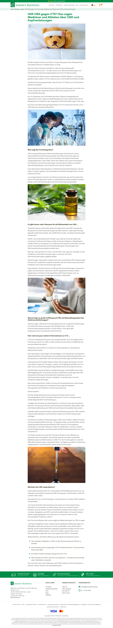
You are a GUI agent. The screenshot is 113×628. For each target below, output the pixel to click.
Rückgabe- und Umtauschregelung (90, 604)
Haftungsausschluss (53, 604)
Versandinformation (31, 604)
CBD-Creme (66, 593)
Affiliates (48, 595)
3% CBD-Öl (65, 591)
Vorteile (52, 5)
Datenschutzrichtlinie (52, 607)
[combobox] (94, 5)
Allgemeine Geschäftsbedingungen (70, 604)
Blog (22, 9)
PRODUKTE (59, 5)
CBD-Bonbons (66, 589)
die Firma (37, 499)
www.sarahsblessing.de (53, 566)
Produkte (48, 587)
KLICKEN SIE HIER (56, 625)
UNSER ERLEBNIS (69, 5)
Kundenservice (42, 604)
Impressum (63, 607)
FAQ (77, 5)
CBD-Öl (46, 491)
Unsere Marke (16, 604)
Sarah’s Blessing (48, 537)
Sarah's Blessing (15, 9)
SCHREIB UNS (83, 5)
